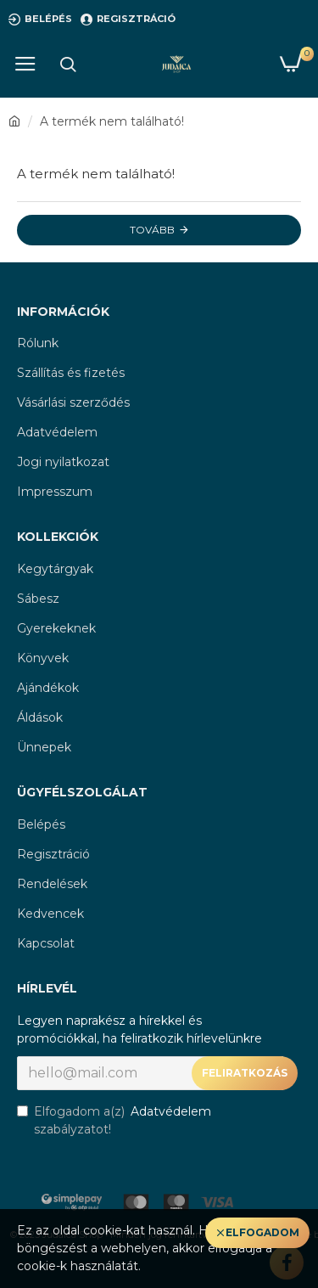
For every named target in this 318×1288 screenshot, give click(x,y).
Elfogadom (262, 1232)
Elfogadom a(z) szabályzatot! (115, 1120)
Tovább (152, 229)
